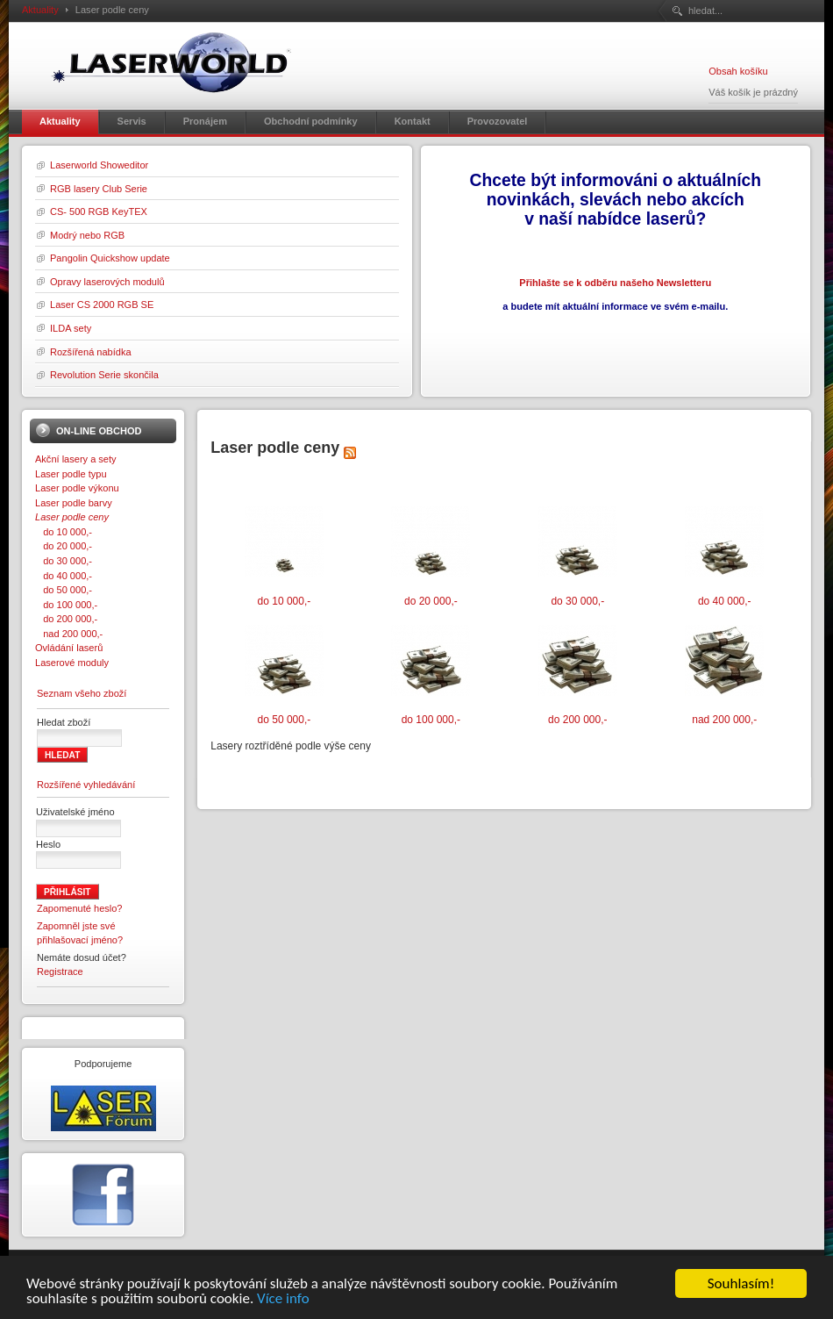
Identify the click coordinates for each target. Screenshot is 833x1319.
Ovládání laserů (69, 647)
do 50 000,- (63, 589)
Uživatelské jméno (75, 811)
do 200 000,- (66, 618)
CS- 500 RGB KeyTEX (98, 211)
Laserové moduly (72, 662)
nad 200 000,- (69, 633)
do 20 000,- (63, 546)
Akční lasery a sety (76, 459)
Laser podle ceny (72, 517)
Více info (283, 1299)
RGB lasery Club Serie (98, 188)
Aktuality (40, 9)
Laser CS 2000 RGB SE (101, 304)
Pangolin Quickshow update (110, 258)
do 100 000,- (66, 604)
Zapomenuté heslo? (80, 908)
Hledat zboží (63, 722)
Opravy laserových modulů (107, 281)
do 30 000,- (63, 561)
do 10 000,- (63, 532)
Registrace (60, 971)
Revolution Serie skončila (104, 374)
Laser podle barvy (73, 503)
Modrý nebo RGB (87, 235)
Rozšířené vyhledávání (86, 784)
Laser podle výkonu (77, 488)
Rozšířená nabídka (91, 352)
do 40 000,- (63, 575)
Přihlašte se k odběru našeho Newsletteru (615, 282)
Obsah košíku (737, 71)
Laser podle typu (71, 474)
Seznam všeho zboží (81, 693)
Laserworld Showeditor (99, 165)
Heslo (48, 844)
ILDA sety (70, 328)
